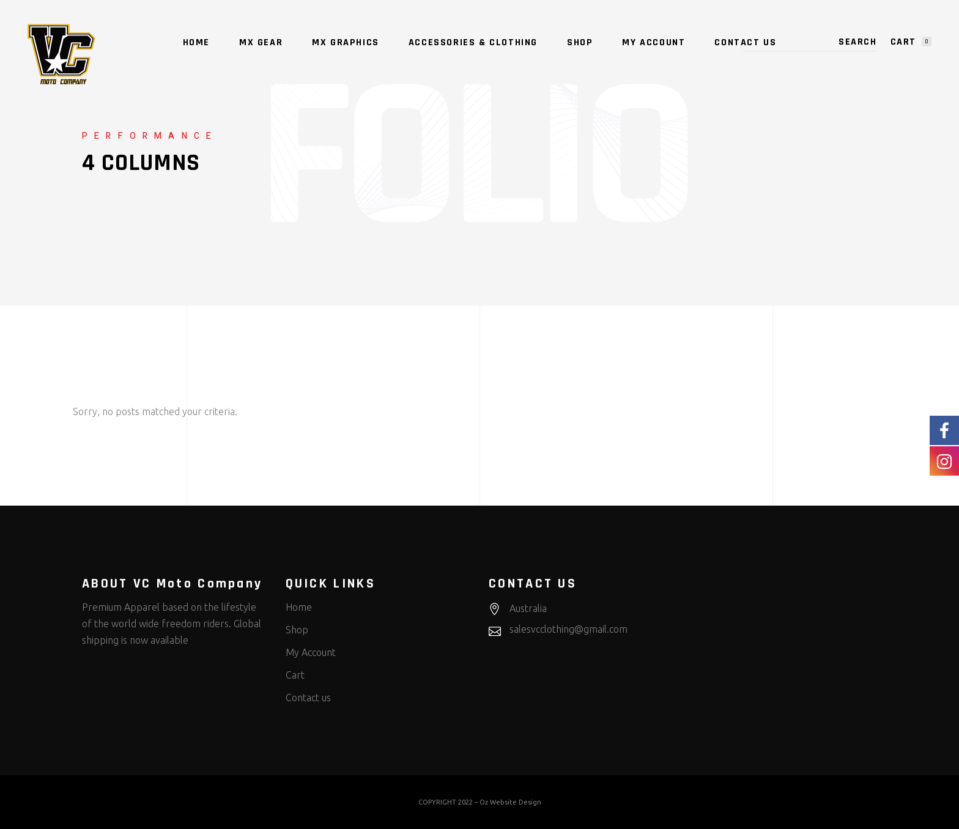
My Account (311, 652)
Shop (297, 629)
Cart (295, 674)
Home (299, 607)
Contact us (308, 697)
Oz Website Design (510, 802)
